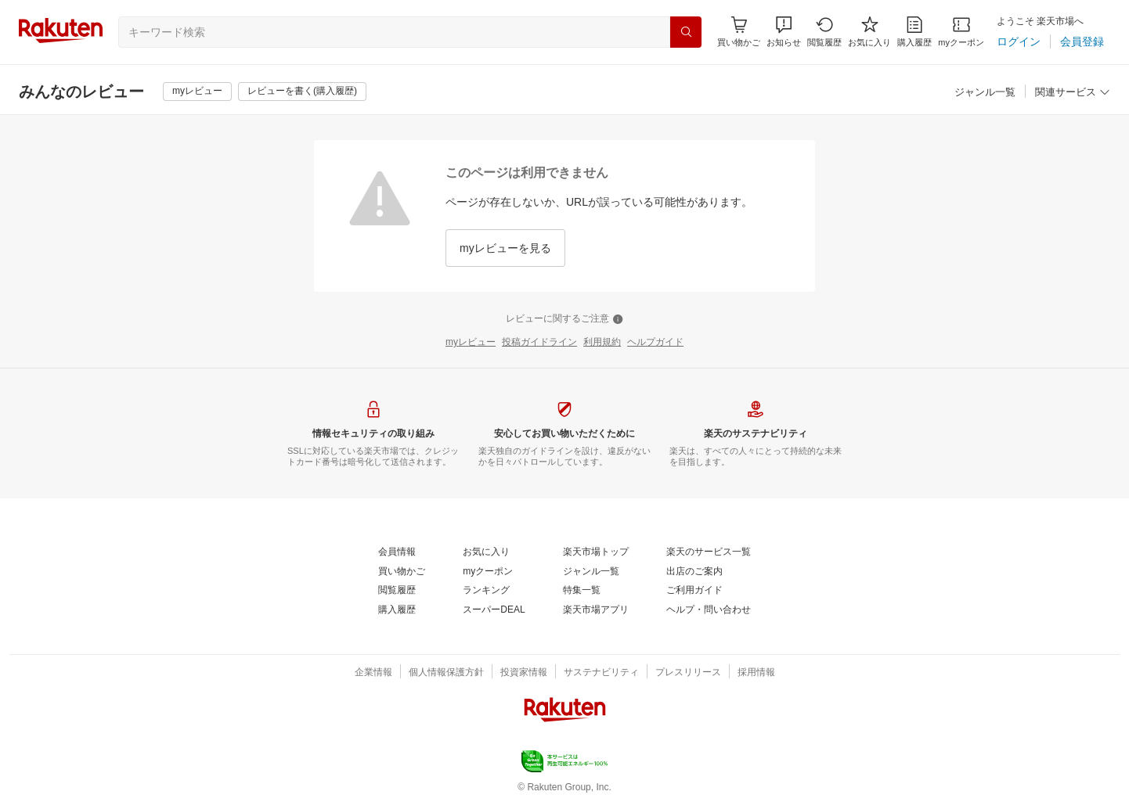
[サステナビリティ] (601, 673)
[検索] (686, 32)
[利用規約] (602, 342)
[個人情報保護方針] (446, 673)
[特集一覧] (582, 590)
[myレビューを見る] (505, 248)
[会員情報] (397, 552)
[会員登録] (1082, 41)
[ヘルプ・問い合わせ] (708, 610)
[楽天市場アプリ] (596, 610)
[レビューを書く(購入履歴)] (302, 91)
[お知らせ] (783, 32)
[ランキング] (486, 590)
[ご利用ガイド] (694, 590)
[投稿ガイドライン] (539, 342)
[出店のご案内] (694, 572)
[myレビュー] (197, 91)
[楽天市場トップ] (596, 552)
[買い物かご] (401, 572)
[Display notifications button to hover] (738, 32)
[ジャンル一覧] (984, 92)
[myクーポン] (961, 32)
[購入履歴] (914, 32)
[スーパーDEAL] (494, 610)
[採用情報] (756, 673)
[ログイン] (1019, 41)
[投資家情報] (523, 673)
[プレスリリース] (688, 673)
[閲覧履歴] (824, 32)
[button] (783, 32)
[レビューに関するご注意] (564, 319)
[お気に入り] (869, 32)
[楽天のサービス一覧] (708, 552)
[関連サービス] (1072, 92)
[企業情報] (373, 673)
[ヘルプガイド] (655, 342)
